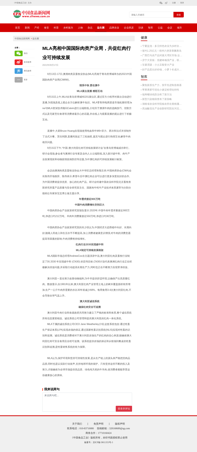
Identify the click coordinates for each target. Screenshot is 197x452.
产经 (36, 27)
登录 (182, 3)
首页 (17, 27)
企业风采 (129, 27)
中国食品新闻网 (22, 38)
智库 (150, 27)
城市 (179, 27)
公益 (160, 27)
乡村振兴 (68, 27)
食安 (46, 27)
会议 (169, 27)
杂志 (90, 27)
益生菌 (101, 27)
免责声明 (98, 423)
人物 (80, 27)
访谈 (140, 27)
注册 (174, 3)
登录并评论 (124, 408)
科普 (56, 27)
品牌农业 (114, 27)
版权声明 (120, 423)
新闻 (27, 27)
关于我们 (77, 423)
